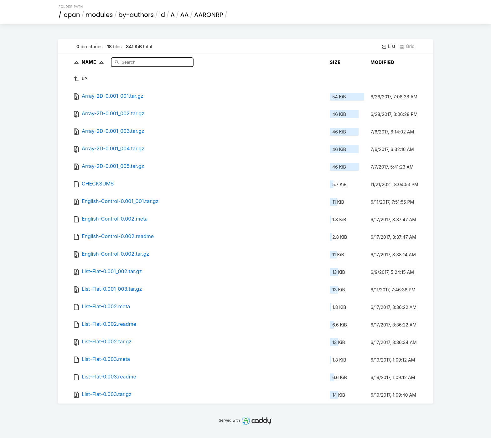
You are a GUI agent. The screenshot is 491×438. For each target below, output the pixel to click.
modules (99, 14)
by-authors (136, 14)
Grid (407, 46)
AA (184, 14)
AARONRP (208, 14)
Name (94, 62)
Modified (382, 62)
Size (335, 62)
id (162, 14)
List (388, 46)
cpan (72, 14)
